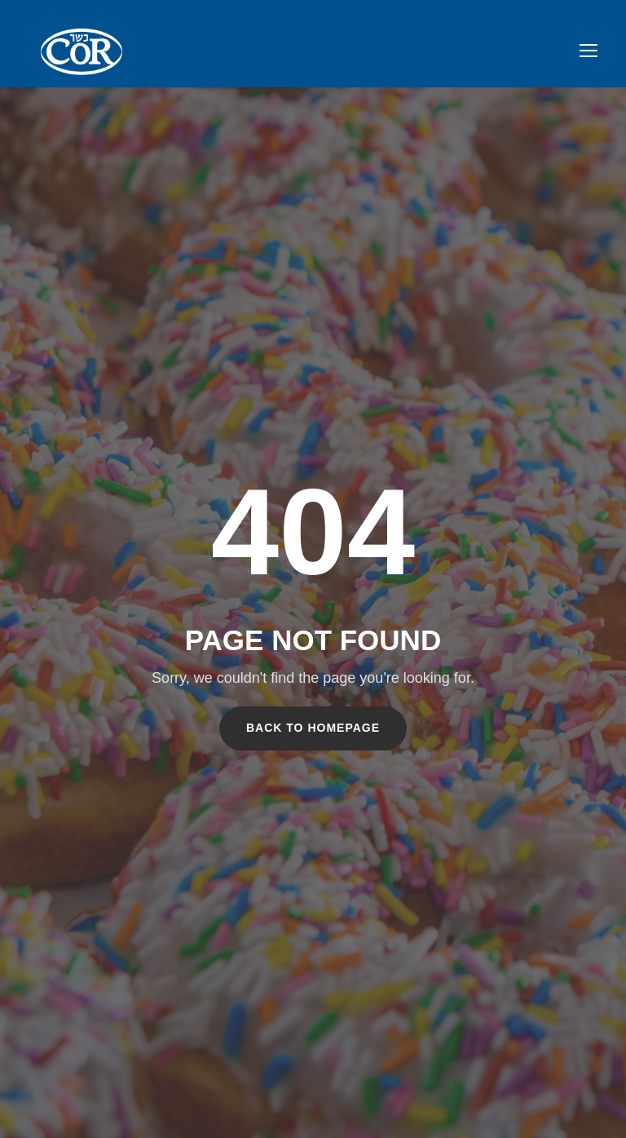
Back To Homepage (313, 727)
